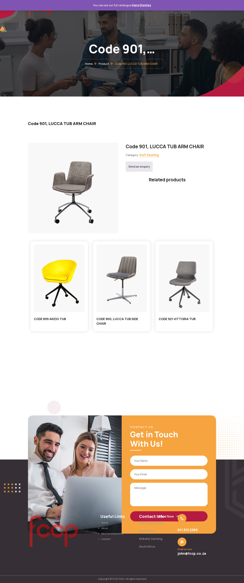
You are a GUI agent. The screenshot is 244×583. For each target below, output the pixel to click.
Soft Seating (149, 155)
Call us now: (183, 525)
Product (103, 64)
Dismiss (145, 5)
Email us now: (183, 549)
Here (135, 5)
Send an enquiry (139, 166)
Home (89, 64)
